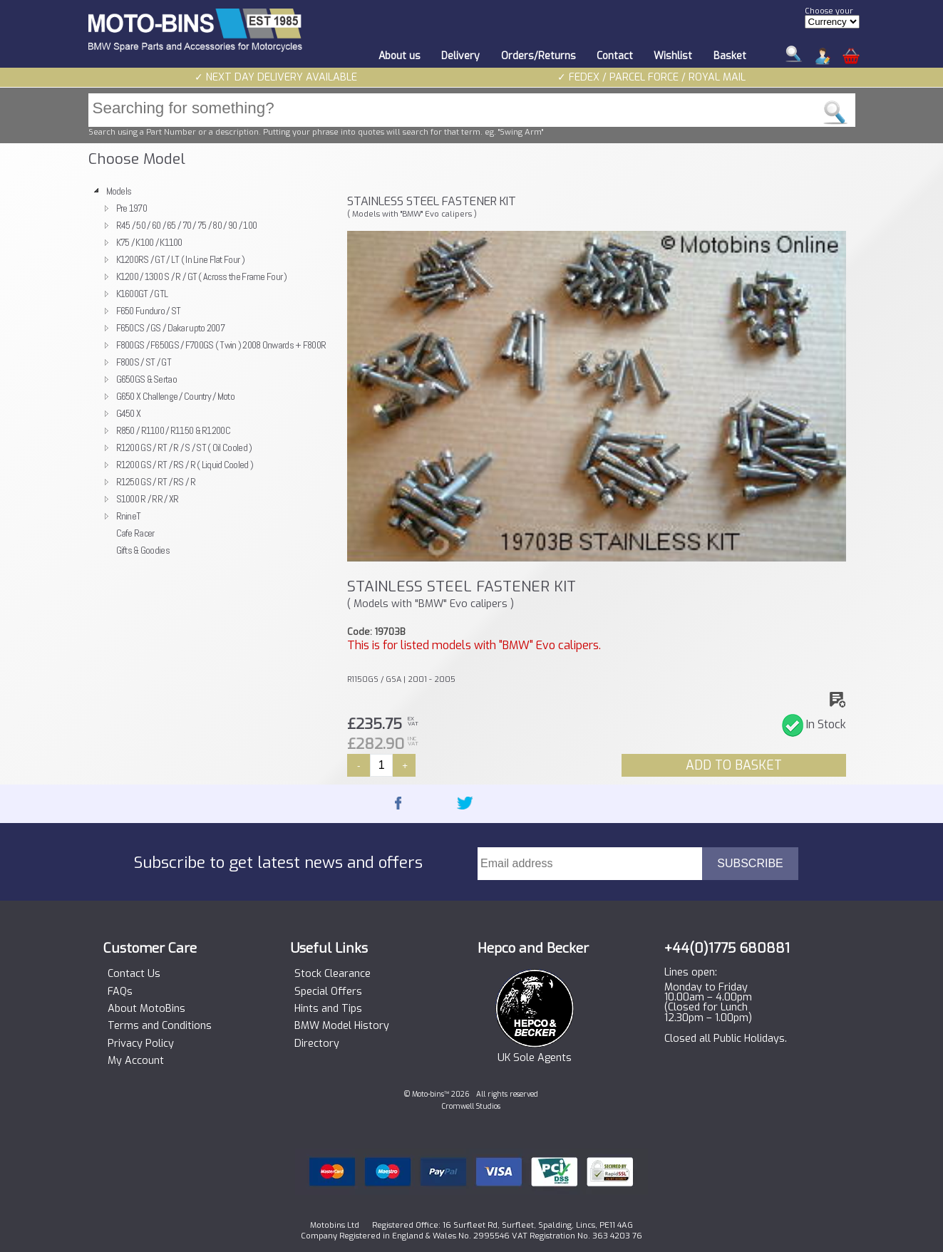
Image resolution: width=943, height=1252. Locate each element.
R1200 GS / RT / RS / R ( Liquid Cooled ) (185, 464)
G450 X (128, 413)
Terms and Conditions (160, 1026)
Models (119, 191)
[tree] (211, 370)
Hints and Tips (328, 1009)
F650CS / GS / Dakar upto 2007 (170, 327)
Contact (615, 56)
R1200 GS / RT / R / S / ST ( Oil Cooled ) (184, 447)
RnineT (128, 515)
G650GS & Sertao (146, 379)
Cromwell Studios (471, 1106)
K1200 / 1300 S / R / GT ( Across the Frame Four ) (201, 276)
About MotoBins (146, 1009)
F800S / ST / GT (143, 362)
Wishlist (673, 56)
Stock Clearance (332, 974)
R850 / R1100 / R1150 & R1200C (173, 430)
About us (399, 56)
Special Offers (328, 991)
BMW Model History (341, 1026)
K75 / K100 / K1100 (149, 242)
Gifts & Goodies (143, 550)
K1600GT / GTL (142, 293)
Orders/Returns (538, 56)
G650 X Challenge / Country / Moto (175, 396)
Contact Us (134, 974)
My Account (136, 1061)
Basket (729, 56)
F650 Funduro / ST (148, 310)
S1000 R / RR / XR (147, 498)
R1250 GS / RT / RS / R (155, 481)
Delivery (460, 56)
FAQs (120, 991)
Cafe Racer (135, 533)
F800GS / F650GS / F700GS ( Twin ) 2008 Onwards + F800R (221, 344)
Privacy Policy (141, 1044)
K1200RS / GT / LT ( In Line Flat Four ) (180, 259)
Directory (316, 1044)
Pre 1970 (131, 208)
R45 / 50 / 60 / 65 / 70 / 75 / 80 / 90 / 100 (186, 225)
